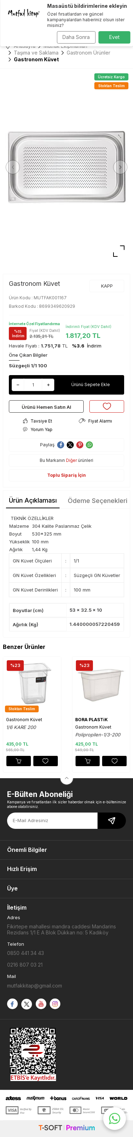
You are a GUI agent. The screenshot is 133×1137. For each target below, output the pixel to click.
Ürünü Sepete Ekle (90, 384)
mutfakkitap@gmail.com (34, 986)
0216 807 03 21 (25, 965)
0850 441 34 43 (25, 953)
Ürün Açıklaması (33, 500)
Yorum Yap (37, 429)
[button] (13, 167)
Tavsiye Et (37, 421)
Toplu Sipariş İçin (66, 475)
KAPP (107, 286)
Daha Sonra (76, 37)
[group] (66, 167)
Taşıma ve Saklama (36, 53)
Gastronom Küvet (24, 719)
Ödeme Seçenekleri (97, 500)
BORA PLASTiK (91, 719)
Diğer (71, 460)
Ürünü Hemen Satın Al (46, 407)
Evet (114, 37)
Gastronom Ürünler (88, 53)
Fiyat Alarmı (95, 421)
